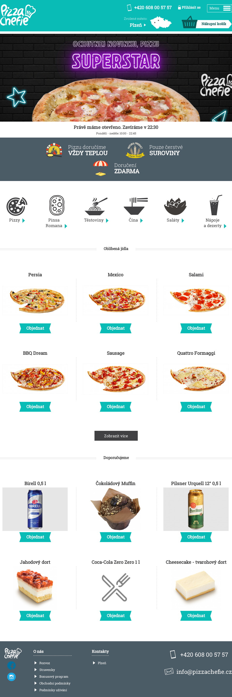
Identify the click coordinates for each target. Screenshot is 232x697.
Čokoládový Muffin (115, 510)
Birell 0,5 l (35, 510)
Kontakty (100, 651)
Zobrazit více (116, 435)
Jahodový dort (35, 588)
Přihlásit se (191, 7)
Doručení (126, 168)
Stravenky (47, 670)
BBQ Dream (35, 379)
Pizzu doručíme (88, 150)
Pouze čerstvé (166, 150)
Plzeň (102, 663)
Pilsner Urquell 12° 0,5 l (196, 510)
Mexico (115, 301)
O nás (38, 651)
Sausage (115, 379)
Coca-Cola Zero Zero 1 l (115, 588)
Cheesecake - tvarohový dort (196, 588)
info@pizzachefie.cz (204, 672)
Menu (214, 8)
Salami (196, 301)
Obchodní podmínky (55, 683)
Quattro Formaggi (196, 379)
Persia (35, 301)
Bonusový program (53, 676)
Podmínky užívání (53, 690)
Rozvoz (44, 663)
